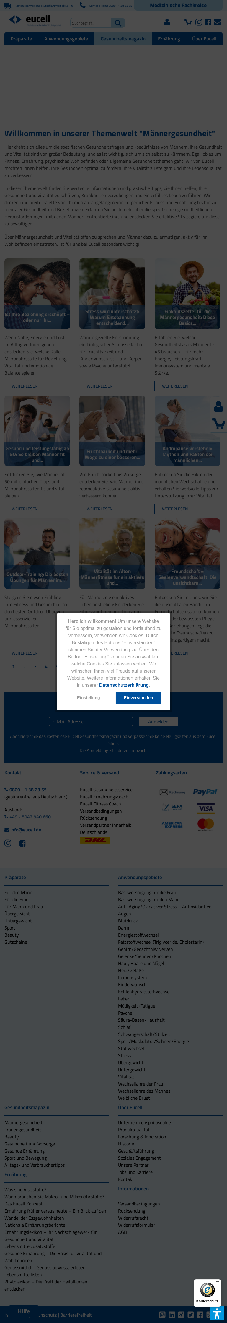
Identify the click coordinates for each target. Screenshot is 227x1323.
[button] (88, 698)
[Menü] (217, 1282)
